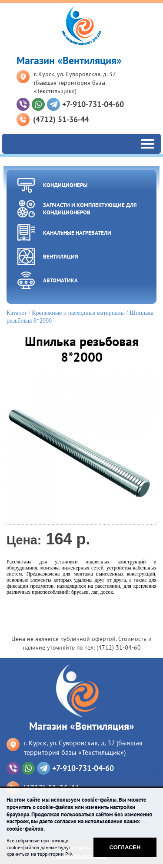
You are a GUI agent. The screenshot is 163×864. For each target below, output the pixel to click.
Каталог (17, 313)
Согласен (125, 847)
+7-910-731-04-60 (93, 104)
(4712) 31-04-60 (118, 647)
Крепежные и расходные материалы (78, 313)
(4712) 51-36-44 (61, 119)
